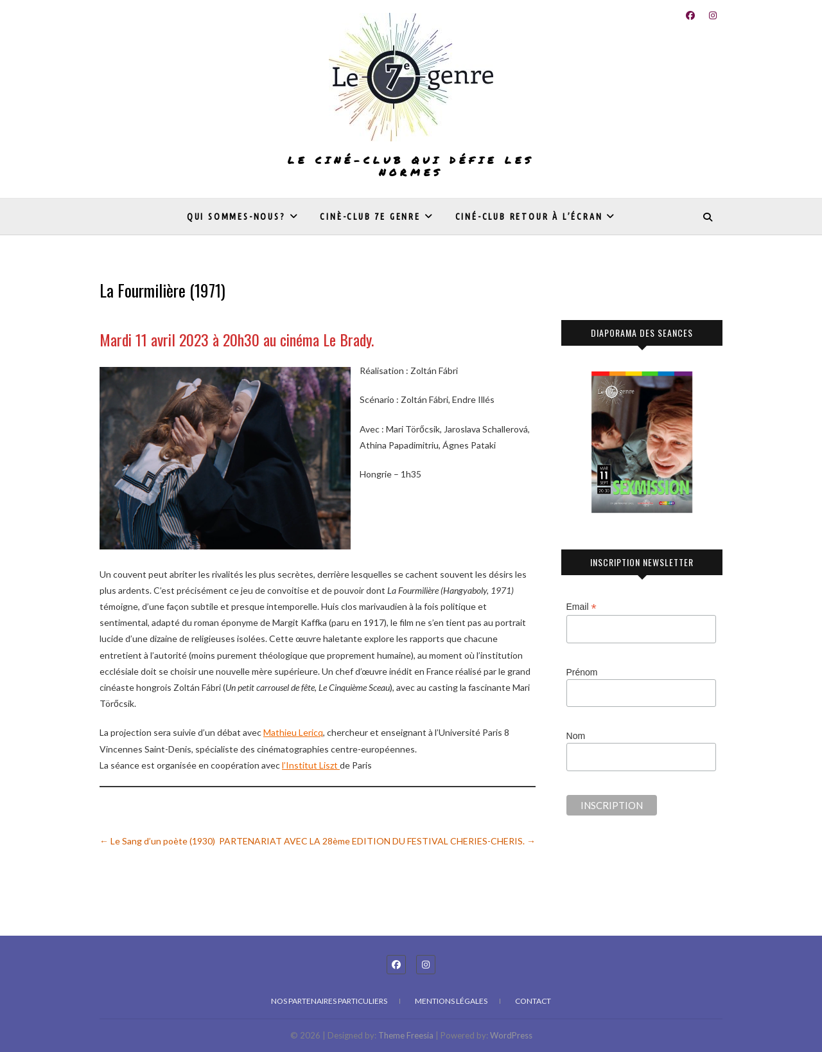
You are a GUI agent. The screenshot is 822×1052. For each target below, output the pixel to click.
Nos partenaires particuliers (329, 1001)
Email (581, 607)
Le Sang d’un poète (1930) (157, 840)
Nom (576, 736)
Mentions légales (451, 1001)
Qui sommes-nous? (236, 216)
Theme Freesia (405, 1035)
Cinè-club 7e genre (370, 216)
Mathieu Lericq (293, 732)
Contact (533, 1001)
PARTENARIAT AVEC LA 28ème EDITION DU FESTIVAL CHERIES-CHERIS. (377, 840)
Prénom (582, 672)
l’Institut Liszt (311, 765)
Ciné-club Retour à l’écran (529, 216)
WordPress (511, 1035)
